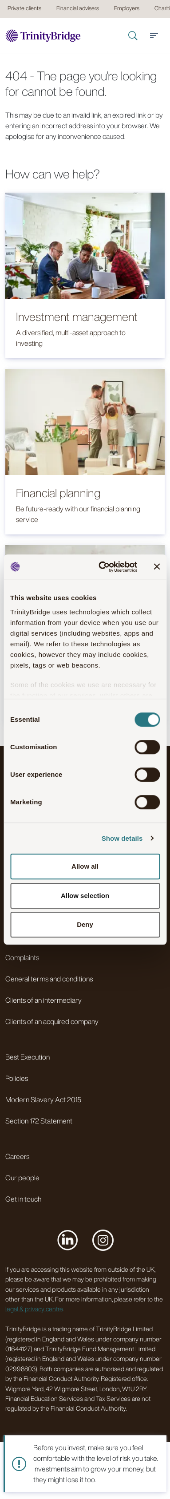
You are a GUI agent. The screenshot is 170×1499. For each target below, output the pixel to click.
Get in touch (23, 1199)
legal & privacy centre (34, 1308)
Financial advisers (77, 8)
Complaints (22, 957)
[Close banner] (157, 567)
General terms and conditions (49, 978)
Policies (16, 1078)
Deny (85, 924)
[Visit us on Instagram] (103, 1239)
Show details (122, 838)
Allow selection (85, 895)
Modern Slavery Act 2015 (43, 1099)
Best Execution (27, 1057)
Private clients (24, 8)
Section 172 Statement (38, 1120)
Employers (126, 8)
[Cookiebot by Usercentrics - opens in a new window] (102, 567)
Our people (22, 1177)
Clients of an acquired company (52, 1021)
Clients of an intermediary (43, 1000)
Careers (17, 1156)
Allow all (85, 866)
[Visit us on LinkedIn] (67, 1239)
